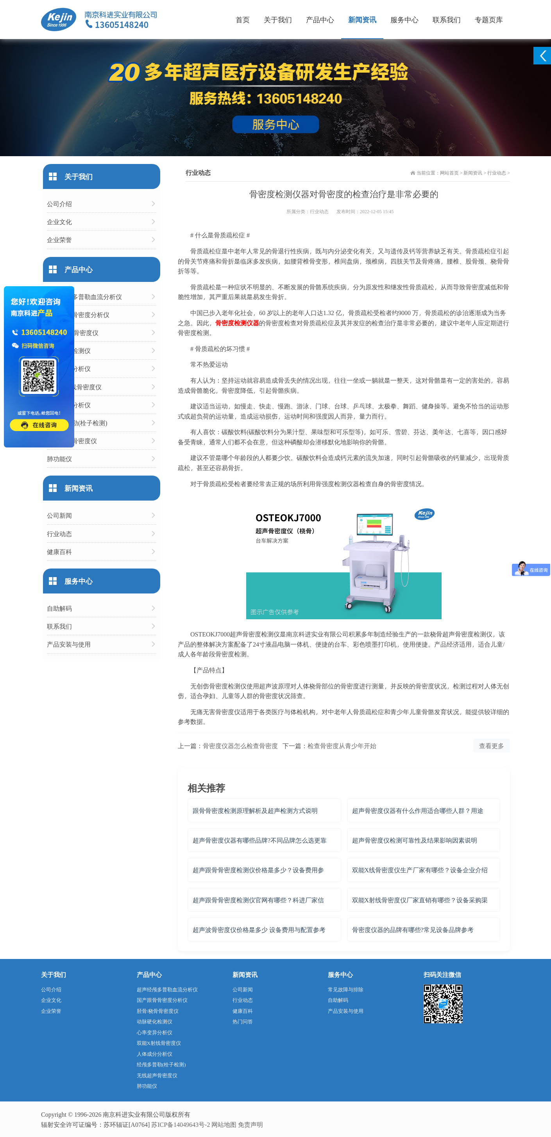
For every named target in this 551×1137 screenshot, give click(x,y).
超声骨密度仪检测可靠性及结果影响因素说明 (414, 840)
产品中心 (320, 19)
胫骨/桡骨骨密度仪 (72, 332)
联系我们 (447, 19)
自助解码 (59, 608)
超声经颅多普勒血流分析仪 (84, 296)
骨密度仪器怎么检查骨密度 (240, 745)
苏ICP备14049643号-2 (180, 1124)
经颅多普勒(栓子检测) (77, 422)
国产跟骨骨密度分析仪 (78, 314)
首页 (243, 19)
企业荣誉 (59, 239)
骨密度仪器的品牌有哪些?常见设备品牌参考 (413, 929)
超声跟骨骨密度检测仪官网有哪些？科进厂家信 (258, 899)
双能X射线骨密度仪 (74, 386)
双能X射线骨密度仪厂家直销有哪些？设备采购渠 (420, 899)
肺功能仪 (59, 458)
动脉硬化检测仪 (69, 350)
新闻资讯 (362, 19)
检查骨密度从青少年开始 (342, 745)
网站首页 (449, 172)
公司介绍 (59, 203)
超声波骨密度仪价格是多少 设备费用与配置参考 (259, 929)
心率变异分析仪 (69, 368)
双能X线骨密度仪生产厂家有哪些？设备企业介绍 (420, 869)
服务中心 (404, 19)
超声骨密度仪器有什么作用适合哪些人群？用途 (417, 810)
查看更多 (491, 745)
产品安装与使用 (69, 644)
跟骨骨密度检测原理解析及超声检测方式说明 (255, 810)
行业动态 (496, 172)
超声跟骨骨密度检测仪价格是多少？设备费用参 (258, 869)
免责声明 (250, 1124)
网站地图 (223, 1124)
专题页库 (489, 19)
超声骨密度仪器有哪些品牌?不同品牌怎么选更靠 (260, 840)
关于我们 (278, 19)
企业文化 (59, 221)
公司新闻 (59, 515)
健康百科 (59, 551)
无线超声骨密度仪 (72, 440)
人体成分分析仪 (69, 404)
